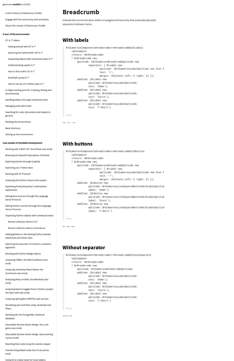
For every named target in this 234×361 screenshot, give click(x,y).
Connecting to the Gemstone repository (28, 212)
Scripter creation (19, 91)
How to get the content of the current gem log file (32, 315)
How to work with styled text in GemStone (32, 297)
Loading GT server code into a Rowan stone (34, 169)
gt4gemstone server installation (26, 125)
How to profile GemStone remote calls (27, 253)
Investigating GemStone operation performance (25, 261)
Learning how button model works (33, 44)
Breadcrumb (19, 60)
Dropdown (18, 72)
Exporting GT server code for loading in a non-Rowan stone (34, 188)
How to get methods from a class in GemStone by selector (28, 335)
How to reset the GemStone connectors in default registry (31, 305)
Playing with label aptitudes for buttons (31, 36)
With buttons (77, 143)
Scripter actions (18, 97)
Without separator (84, 247)
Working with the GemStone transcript (27, 269)
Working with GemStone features (24, 275)
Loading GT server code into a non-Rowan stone (33, 178)
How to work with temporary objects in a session (31, 344)
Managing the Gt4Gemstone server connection (28, 226)
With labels (75, 40)
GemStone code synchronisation (24, 240)
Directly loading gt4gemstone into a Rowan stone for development (34, 149)
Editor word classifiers (27, 15)
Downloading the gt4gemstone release (32, 131)
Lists (15, 21)
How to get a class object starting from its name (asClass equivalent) (31, 325)
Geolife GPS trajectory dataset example (27, 247)
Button (16, 28)
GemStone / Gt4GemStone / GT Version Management (27, 111)
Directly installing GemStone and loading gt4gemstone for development (32, 140)
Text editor (18, 9)
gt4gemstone (12, 103)
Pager (16, 78)
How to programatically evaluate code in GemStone (31, 289)
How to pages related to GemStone (25, 281)
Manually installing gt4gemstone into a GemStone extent (32, 159)
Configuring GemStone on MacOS (29, 196)
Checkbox (18, 66)
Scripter (12, 84)
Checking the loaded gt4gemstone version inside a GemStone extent (30, 204)
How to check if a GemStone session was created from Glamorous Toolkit (31, 354)
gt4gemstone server (18, 119)
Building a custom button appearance (28, 52)
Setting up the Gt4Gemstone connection (31, 218)
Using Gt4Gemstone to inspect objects (30, 234)
